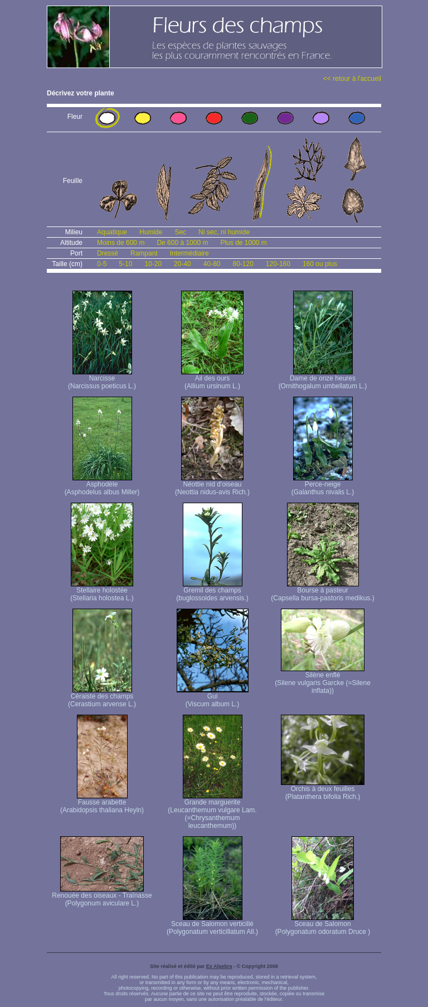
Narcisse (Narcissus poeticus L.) (102, 379)
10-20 (153, 264)
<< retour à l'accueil (352, 79)
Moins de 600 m (120, 243)
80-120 (242, 264)
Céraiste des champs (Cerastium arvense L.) (102, 697)
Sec (180, 232)
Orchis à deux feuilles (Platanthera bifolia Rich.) (322, 790)
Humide (150, 232)
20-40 (182, 264)
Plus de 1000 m (243, 243)
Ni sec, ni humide (224, 232)
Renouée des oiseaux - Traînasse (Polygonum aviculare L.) (102, 896)
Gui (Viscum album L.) (213, 697)
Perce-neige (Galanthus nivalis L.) (322, 485)
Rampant (144, 253)
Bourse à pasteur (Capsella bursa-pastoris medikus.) (322, 591)
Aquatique (112, 232)
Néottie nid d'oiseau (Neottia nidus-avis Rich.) (212, 485)
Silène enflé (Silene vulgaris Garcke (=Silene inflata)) (323, 680)
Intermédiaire (189, 253)
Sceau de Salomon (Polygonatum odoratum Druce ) (323, 925)
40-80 (212, 264)
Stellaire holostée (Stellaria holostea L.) (101, 591)
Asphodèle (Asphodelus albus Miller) (102, 485)
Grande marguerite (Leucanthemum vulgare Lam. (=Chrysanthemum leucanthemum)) (212, 811)
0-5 (101, 264)
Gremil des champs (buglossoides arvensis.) (212, 591)
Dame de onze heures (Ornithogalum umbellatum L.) (323, 379)
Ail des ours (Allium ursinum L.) (212, 379)
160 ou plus (320, 264)
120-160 (278, 264)
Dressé (107, 253)
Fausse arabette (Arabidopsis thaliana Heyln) (102, 803)
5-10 (125, 264)
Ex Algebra (219, 966)
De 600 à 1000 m (182, 243)
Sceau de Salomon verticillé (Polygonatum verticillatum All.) (212, 925)
